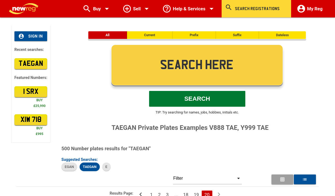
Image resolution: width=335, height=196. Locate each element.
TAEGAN (31, 64)
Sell (136, 8)
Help (189, 8)
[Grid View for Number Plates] (282, 179)
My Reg (310, 8)
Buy (96, 8)
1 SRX (30, 92)
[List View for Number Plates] (305, 179)
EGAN (69, 167)
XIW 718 (30, 120)
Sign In (30, 36)
